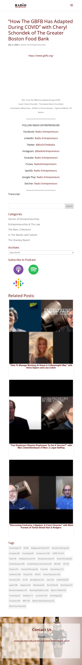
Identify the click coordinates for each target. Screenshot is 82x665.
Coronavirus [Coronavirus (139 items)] (43, 553)
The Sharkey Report (19, 240)
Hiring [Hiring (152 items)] (27, 574)
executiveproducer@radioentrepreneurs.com (42, 641)
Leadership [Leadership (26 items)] (62, 580)
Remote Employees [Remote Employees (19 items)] (18, 590)
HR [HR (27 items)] (37, 574)
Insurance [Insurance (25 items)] (14, 580)
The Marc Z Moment (19, 229)
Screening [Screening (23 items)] (14, 595)
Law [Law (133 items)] (50, 580)
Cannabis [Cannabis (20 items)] (14, 553)
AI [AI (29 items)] (26, 548)
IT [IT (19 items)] (25, 580)
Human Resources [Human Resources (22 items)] (51, 574)
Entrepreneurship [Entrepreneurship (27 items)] (46, 559)
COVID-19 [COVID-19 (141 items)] (58, 553)
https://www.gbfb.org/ (40, 55)
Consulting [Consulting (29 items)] (28, 553)
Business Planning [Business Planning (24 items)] (60, 548)
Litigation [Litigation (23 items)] (25, 585)
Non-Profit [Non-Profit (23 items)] (52, 585)
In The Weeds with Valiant (22, 234)
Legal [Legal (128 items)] (13, 585)
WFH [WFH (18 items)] (26, 601)
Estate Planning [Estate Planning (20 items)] (64, 559)
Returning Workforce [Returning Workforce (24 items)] (39, 590)
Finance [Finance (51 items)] (13, 569)
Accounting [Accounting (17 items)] (15, 548)
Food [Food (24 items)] (44, 569)
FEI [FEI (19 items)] (66, 564)
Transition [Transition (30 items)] (14, 601)
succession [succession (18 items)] (41, 595)
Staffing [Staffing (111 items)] (28, 595)
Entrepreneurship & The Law (24, 224)
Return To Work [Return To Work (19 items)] (58, 590)
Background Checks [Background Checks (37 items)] (40, 548)
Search (69, 206)
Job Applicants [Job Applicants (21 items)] (37, 580)
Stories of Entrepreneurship (33, 44)
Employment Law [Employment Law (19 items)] (27, 559)
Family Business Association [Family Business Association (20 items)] (39, 564)
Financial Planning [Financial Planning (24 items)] (29, 569)
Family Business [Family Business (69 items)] (16, 564)
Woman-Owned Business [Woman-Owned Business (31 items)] (43, 601)
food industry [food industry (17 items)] (56, 569)
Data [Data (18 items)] (12, 559)
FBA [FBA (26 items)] (57, 564)
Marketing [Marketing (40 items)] (38, 585)
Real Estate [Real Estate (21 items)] (66, 585)
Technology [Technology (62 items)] (56, 595)
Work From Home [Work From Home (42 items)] (17, 606)
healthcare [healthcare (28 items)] (15, 574)
